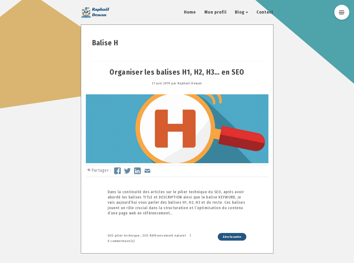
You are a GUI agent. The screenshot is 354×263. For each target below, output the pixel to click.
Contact (265, 12)
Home (190, 12)
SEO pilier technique (124, 235)
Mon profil (215, 12)
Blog (239, 12)
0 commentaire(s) (121, 241)
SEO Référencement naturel (164, 235)
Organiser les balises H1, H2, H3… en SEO (177, 72)
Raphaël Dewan (190, 83)
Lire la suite (232, 237)
